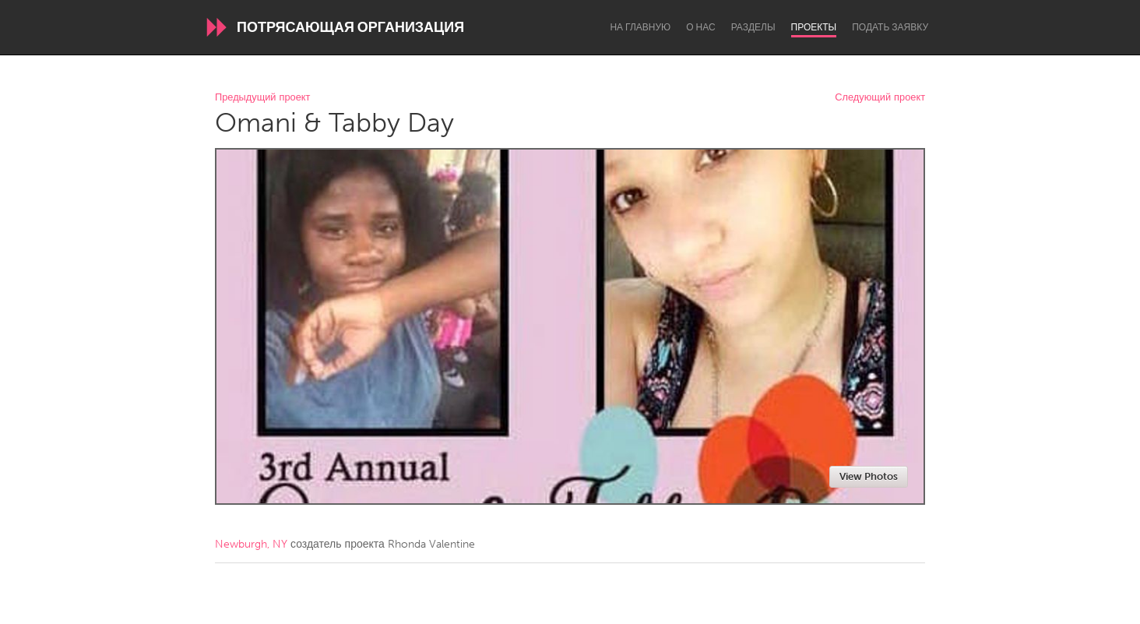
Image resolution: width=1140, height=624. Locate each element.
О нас (700, 27)
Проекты (814, 27)
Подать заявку (890, 27)
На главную (640, 27)
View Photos (868, 476)
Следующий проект (880, 98)
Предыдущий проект (262, 98)
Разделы (753, 27)
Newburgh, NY (251, 544)
